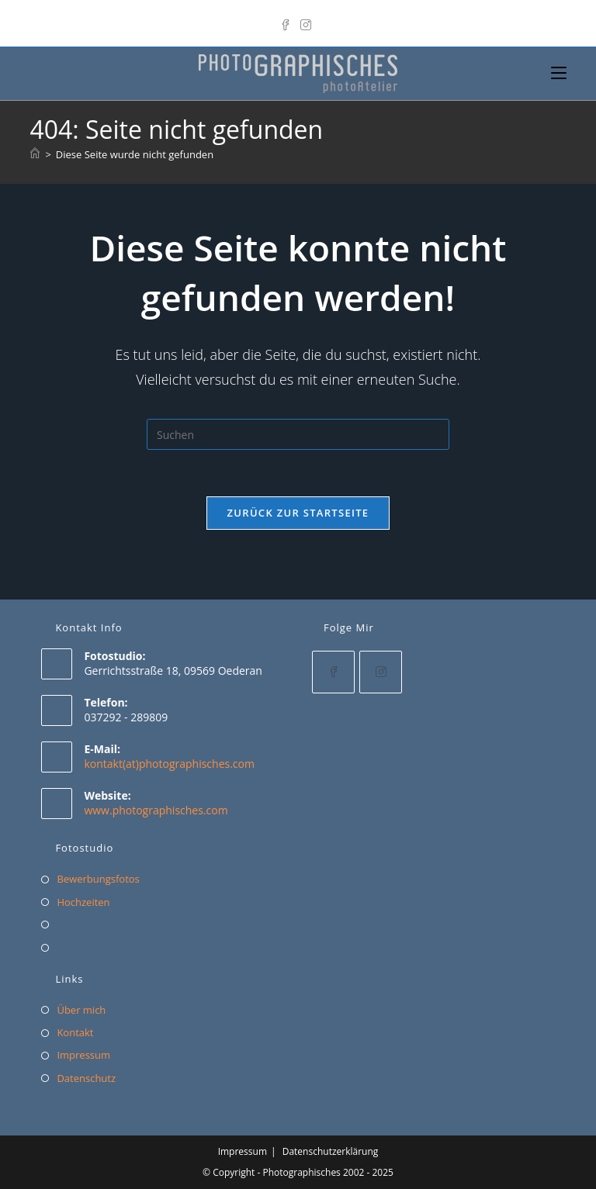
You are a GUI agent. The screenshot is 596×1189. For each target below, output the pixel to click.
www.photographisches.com (155, 810)
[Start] (34, 154)
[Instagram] (306, 21)
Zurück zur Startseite (298, 513)
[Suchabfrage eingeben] (298, 434)
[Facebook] (288, 21)
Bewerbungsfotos (98, 879)
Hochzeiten (83, 902)
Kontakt (75, 1032)
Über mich (81, 1010)
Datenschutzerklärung (330, 1151)
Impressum (83, 1055)
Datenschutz (86, 1078)
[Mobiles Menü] (559, 73)
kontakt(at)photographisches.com (169, 763)
